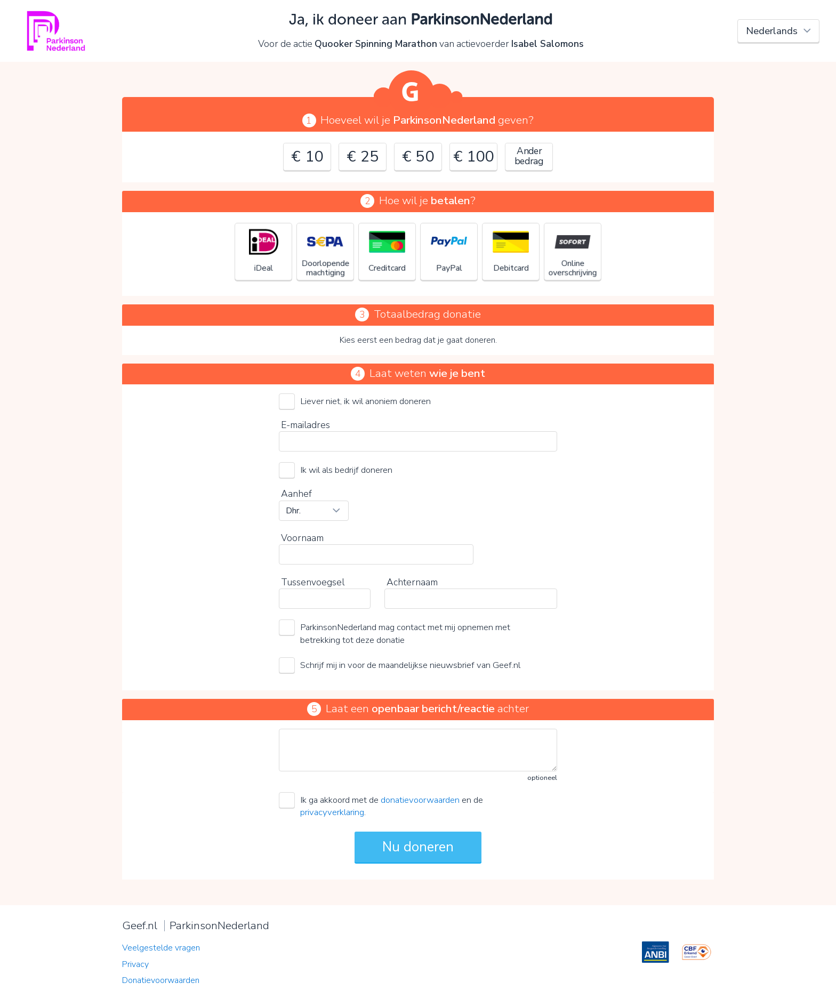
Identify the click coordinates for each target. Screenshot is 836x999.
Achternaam (412, 582)
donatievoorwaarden (420, 800)
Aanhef (296, 493)
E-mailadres (305, 424)
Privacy (135, 964)
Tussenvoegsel (312, 582)
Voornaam (302, 537)
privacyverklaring (332, 812)
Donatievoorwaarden (160, 980)
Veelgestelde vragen (161, 948)
